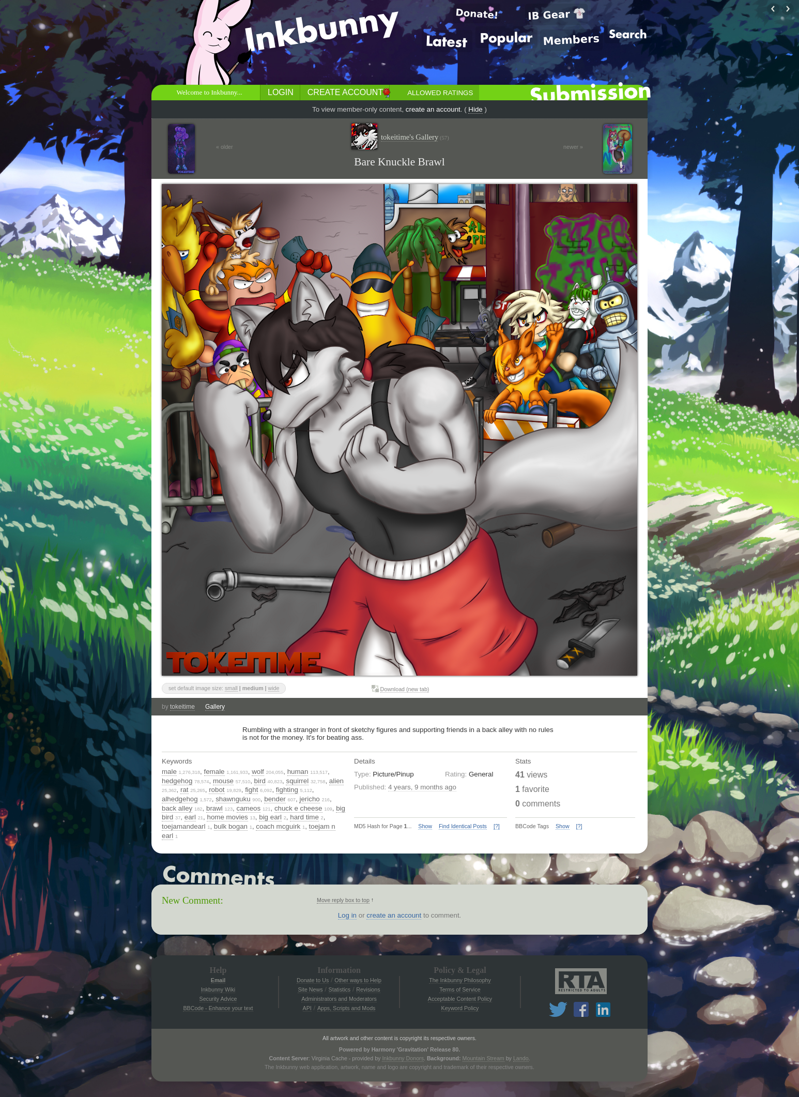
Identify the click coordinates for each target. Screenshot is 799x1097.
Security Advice (218, 999)
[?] (497, 826)
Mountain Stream (483, 1058)
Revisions (368, 989)
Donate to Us (313, 980)
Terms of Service (459, 989)
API (307, 1008)
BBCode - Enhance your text (218, 1008)
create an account (433, 109)
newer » (573, 147)
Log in (347, 915)
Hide (475, 109)
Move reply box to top (343, 900)
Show (425, 826)
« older (224, 147)
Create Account (345, 92)
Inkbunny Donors (403, 1058)
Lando (521, 1058)
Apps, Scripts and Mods (346, 1008)
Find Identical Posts (463, 826)
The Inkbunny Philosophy (460, 980)
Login (281, 92)
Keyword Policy (460, 1008)
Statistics (340, 989)
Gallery (215, 706)
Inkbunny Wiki (218, 989)
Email (218, 980)
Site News (310, 989)
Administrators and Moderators (339, 999)
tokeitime (182, 706)
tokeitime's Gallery (415, 137)
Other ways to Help (357, 980)
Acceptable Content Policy (460, 999)
